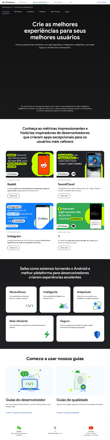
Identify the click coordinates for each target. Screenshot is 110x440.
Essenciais (22, 2)
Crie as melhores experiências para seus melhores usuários (55, 30)
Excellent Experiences (24, 7)
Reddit (11, 184)
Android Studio (101, 2)
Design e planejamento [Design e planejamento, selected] (40, 2)
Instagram (14, 236)
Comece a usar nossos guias (55, 358)
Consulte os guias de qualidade (67, 413)
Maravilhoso (18, 11)
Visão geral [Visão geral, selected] (5, 11)
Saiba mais (13, 196)
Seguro (67, 11)
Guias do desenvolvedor (26, 400)
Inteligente (30, 11)
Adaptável (42, 11)
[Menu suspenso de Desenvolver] (64, 2)
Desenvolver (58, 2)
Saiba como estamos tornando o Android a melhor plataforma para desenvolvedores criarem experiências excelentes (55, 272)
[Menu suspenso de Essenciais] (28, 2)
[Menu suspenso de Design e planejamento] (49, 2)
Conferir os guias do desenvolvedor (19, 413)
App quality (7, 7)
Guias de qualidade (72, 400)
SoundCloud (66, 184)
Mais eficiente (55, 11)
